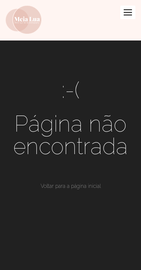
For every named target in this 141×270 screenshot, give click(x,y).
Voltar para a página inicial (71, 186)
